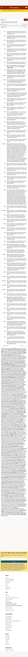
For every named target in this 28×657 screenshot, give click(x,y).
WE (5, 331)
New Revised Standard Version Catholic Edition (14, 481)
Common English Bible (5, 364)
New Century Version (9, 450)
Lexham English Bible (21, 419)
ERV (5, 88)
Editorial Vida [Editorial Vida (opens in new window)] (8, 624)
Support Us (8, 588)
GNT (5, 126)
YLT (5, 341)
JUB (5, 163)
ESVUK (4, 107)
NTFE (5, 294)
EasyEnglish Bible (9, 377)
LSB (5, 176)
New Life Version (19, 465)
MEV (5, 206)
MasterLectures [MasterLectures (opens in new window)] (9, 630)
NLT (5, 267)
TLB (5, 185)
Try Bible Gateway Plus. (13, 10)
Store (7, 584)
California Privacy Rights (11, 604)
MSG (5, 189)
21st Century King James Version (7, 348)
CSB (5, 53)
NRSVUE (4, 289)
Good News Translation (19, 397)
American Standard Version (13, 349)
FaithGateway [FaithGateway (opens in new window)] (8, 616)
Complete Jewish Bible (7, 365)
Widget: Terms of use (10, 610)
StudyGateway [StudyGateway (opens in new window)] (9, 617)
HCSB (4, 130)
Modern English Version (19, 425)
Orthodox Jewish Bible (8, 493)
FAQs (7, 594)
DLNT (4, 79)
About (7, 577)
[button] (26, 7)
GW (5, 121)
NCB (5, 232)
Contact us (8, 600)
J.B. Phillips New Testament (14, 408)
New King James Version (10, 463)
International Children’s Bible (14, 403)
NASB (4, 223)
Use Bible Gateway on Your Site (12, 597)
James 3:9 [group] (3, 27)
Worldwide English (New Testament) (14, 512)
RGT (5, 303)
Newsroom (8, 587)
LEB (5, 181)
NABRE (4, 219)
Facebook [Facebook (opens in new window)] (8, 636)
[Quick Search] (12, 20)
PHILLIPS (4, 143)
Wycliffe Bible (23, 513)
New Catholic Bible (20, 448)
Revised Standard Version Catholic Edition (13, 500)
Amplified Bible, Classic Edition (17, 352)
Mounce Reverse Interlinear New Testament (10, 429)
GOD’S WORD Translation (16, 395)
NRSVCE (4, 285)
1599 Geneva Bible (8, 389)
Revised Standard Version (10, 496)
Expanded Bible (17, 387)
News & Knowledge (10, 579)
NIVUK (4, 254)
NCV (5, 236)
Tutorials (7, 596)
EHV (5, 98)
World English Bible (22, 510)
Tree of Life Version (20, 504)
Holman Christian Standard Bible (7, 401)
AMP (5, 40)
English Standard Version (6, 382)
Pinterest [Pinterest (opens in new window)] (7, 639)
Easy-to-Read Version (5, 376)
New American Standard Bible (14, 443)
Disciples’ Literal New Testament (17, 370)
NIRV (5, 244)
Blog (6, 585)
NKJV (5, 258)
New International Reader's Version (8, 454)
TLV (5, 317)
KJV (5, 168)
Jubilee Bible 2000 (19, 411)
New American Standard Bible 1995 (12, 446)
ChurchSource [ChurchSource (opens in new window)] (8, 619)
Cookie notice (8, 607)
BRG (5, 49)
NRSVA (4, 276)
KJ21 (5, 31)
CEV (5, 69)
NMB (5, 272)
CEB (5, 62)
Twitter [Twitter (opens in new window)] (7, 642)
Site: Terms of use (9, 608)
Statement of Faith (9, 580)
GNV (5, 117)
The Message (13, 424)
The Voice (12, 508)
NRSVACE (4, 280)
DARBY (4, 75)
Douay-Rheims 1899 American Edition (15, 374)
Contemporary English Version (17, 366)
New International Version (14, 456)
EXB (5, 111)
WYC (5, 337)
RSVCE (4, 312)
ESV (5, 103)
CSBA (4, 57)
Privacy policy (9, 602)
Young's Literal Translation (18, 514)
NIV (5, 250)
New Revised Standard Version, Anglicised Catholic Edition (13, 477)
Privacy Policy (3, 570)
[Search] (26, 20)
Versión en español (10, 650)
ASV (5, 35)
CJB (5, 65)
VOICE (4, 321)
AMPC (4, 44)
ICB (5, 135)
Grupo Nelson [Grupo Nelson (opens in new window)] (8, 622)
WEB (5, 327)
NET (5, 241)
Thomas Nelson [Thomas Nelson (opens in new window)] (9, 625)
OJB (5, 297)
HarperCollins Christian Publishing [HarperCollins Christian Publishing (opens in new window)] (13, 621)
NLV (5, 263)
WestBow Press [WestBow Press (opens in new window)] (9, 627)
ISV (5, 139)
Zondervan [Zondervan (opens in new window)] (8, 628)
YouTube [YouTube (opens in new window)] (7, 644)
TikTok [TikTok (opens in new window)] (7, 641)
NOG (5, 214)
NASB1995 (3, 228)
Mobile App (8, 582)
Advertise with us (9, 599)
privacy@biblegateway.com (16, 570)
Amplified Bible (23, 350)
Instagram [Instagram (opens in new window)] (8, 637)
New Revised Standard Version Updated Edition (13, 486)
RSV (5, 308)
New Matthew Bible (15, 470)
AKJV (5, 172)
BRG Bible (8, 354)
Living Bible (16, 421)
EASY (5, 93)
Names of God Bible (10, 433)
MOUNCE (4, 210)
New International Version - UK (12, 460)
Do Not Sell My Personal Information (14, 605)
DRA (5, 84)
